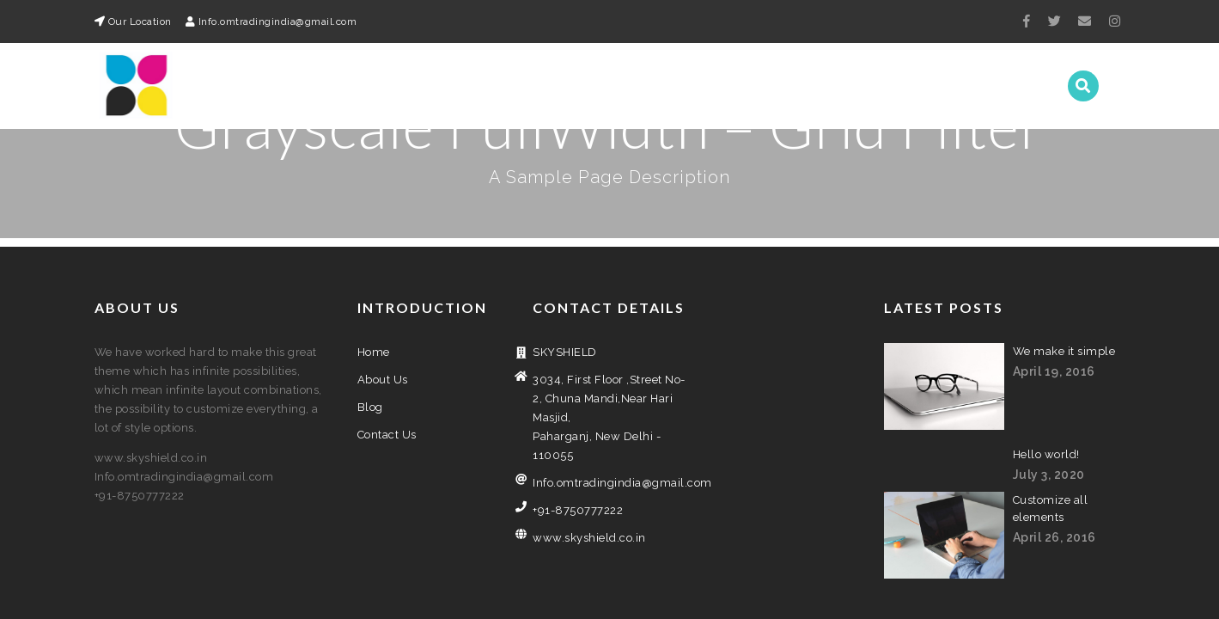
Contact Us (998, 86)
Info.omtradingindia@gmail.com (609, 396)
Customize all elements (1050, 423)
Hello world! (1046, 368)
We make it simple (1064, 265)
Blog (915, 86)
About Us (842, 86)
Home (766, 86)
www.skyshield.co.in (589, 451)
